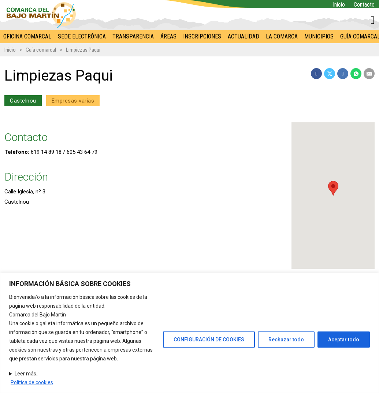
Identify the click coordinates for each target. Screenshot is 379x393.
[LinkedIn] (342, 73)
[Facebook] (316, 73)
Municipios (319, 36)
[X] (329, 73)
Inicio (339, 4)
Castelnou (23, 100)
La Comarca (282, 36)
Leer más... (27, 374)
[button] (333, 188)
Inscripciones (202, 36)
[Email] (369, 73)
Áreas (168, 36)
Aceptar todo (343, 339)
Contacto (364, 4)
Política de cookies (32, 382)
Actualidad (243, 36)
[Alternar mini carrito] (373, 20)
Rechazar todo (286, 339)
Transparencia (133, 36)
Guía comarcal (41, 50)
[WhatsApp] (355, 73)
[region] (189, 333)
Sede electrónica (82, 36)
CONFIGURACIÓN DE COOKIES (209, 339)
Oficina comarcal (27, 36)
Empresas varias (73, 100)
